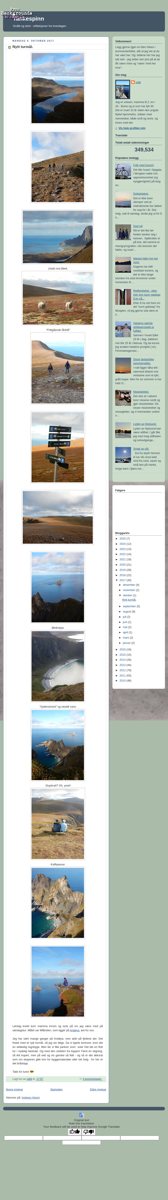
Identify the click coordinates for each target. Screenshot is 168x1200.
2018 (123, 575)
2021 (123, 559)
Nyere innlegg (14, 1089)
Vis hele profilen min (132, 128)
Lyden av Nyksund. (145, 424)
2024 (123, 543)
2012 (123, 670)
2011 (123, 675)
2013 (123, 665)
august (127, 611)
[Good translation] (75, 1132)
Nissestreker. (141, 391)
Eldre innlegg (98, 1089)
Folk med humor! (143, 165)
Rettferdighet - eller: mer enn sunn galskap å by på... (146, 294)
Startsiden (56, 1089)
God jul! (138, 226)
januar (127, 642)
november (129, 590)
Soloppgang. (141, 193)
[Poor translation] (89, 1132)
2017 (123, 580)
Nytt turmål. (22, 47)
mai (125, 627)
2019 (123, 570)
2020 (123, 564)
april (126, 632)
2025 (123, 538)
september (130, 606)
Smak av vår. (141, 448)
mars (126, 637)
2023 (123, 549)
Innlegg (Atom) (31, 1097)
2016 (123, 649)
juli (125, 616)
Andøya (74, 1030)
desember (129, 584)
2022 (123, 554)
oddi (138, 82)
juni (125, 622)
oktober (128, 595)
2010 (123, 680)
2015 (123, 654)
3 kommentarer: (93, 1079)
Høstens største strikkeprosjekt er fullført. (143, 327)
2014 (123, 659)
